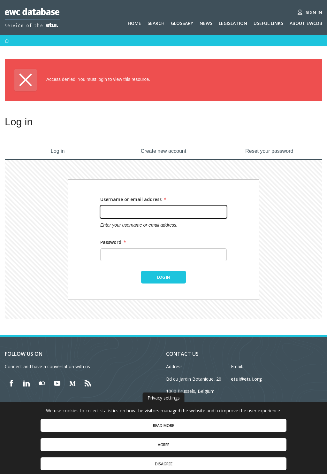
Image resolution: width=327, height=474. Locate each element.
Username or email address (133, 199)
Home (134, 23)
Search (156, 23)
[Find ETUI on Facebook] (11, 383)
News (206, 23)
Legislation (233, 23)
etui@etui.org (246, 379)
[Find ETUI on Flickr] (41, 383)
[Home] (7, 41)
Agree (163, 450)
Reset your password (269, 151)
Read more (163, 431)
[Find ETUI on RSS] (87, 383)
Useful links (268, 23)
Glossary (182, 23)
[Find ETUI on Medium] (72, 383)
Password (113, 242)
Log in (58, 151)
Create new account (163, 151)
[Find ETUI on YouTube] (57, 383)
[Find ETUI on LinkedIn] (26, 383)
